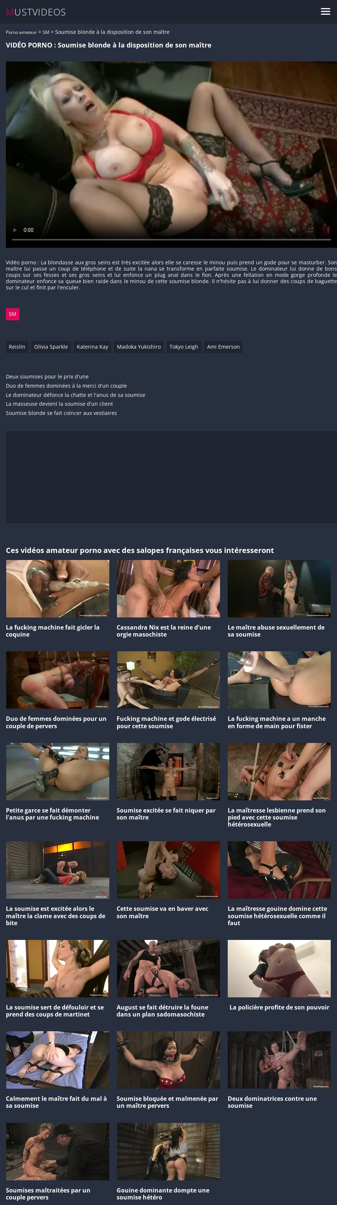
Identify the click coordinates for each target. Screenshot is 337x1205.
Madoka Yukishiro (139, 346)
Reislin (17, 346)
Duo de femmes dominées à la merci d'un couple (66, 386)
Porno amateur (21, 32)
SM (46, 32)
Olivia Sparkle (51, 346)
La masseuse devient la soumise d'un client (59, 404)
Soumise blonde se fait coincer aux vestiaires (61, 413)
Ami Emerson (223, 346)
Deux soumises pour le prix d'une (47, 377)
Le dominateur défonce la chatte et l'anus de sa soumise (75, 395)
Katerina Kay (92, 346)
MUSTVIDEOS (36, 12)
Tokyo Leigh (184, 346)
